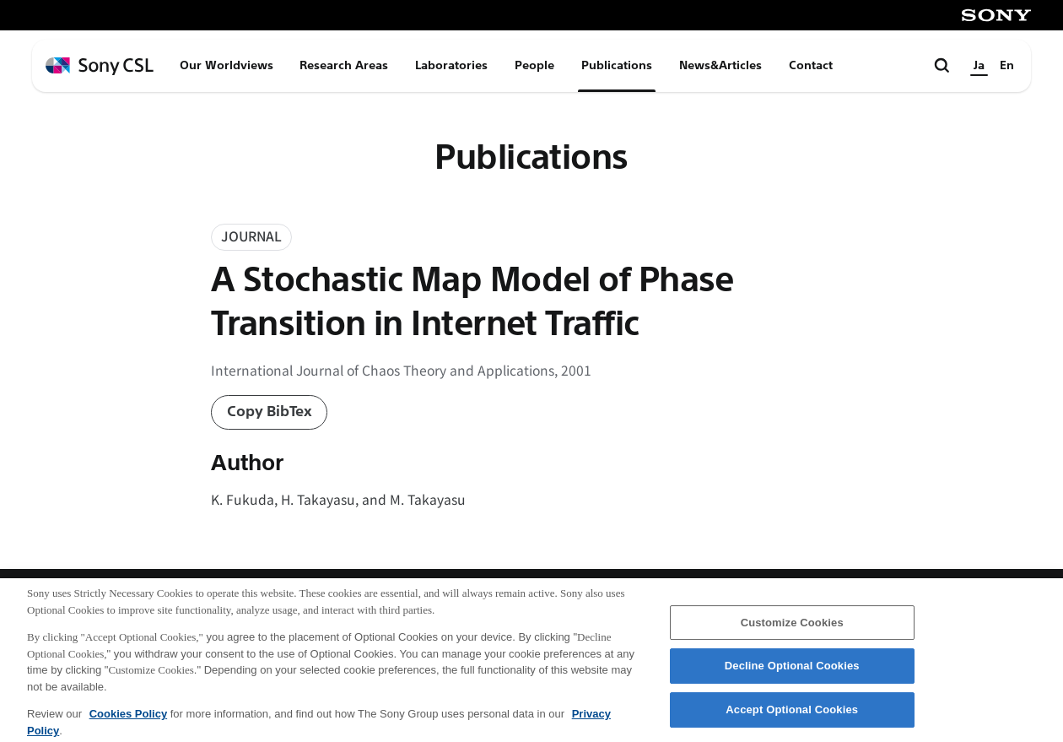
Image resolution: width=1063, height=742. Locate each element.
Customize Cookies (792, 628)
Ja (979, 65)
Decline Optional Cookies (792, 672)
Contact (811, 65)
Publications (616, 65)
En (1007, 65)
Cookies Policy (128, 720)
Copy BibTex (269, 411)
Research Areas (343, 65)
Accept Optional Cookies (792, 716)
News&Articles (720, 65)
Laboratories (451, 65)
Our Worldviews (226, 65)
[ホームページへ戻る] (100, 66)
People (534, 65)
